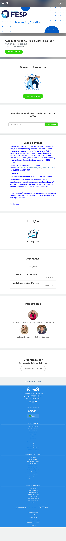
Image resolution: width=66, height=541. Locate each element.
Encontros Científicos (33, 453)
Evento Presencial (33, 429)
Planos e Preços (33, 509)
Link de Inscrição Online (33, 485)
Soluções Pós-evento (33, 475)
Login (61, 3)
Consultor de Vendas (33, 507)
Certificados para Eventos (33, 489)
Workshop (33, 443)
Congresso (33, 436)
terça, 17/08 (33, 267)
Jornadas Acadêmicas (33, 446)
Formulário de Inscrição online (33, 482)
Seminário (33, 441)
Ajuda (33, 516)
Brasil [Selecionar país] (33, 417)
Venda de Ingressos (33, 470)
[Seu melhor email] (26, 124)
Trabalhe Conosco (33, 526)
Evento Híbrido (33, 434)
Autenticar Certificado (33, 511)
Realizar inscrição (13, 52)
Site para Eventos (33, 487)
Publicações (33, 463)
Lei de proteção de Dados (33, 534)
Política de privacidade (33, 537)
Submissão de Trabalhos (33, 477)
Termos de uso (33, 532)
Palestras (33, 451)
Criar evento (33, 499)
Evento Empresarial (33, 427)
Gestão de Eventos (33, 473)
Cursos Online (33, 448)
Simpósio (33, 439)
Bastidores (33, 540)
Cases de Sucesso (33, 502)
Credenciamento (33, 492)
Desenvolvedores (33, 514)
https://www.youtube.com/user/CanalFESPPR (35, 168)
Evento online (33, 432)
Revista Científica (33, 466)
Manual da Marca (33, 529)
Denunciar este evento (33, 382)
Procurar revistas (33, 96)
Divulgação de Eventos (33, 468)
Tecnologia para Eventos (33, 480)
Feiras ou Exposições (33, 455)
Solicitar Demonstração (33, 504)
